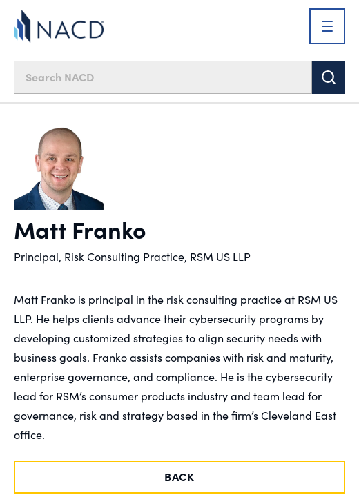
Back (179, 476)
